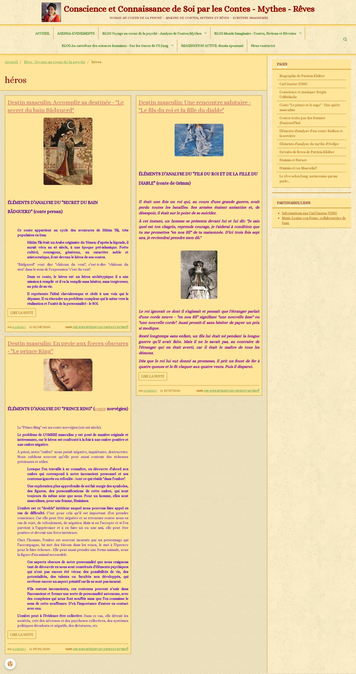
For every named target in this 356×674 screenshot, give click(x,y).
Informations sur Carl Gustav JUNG (309, 213)
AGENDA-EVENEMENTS (76, 33)
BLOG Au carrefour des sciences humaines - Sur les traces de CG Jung (115, 45)
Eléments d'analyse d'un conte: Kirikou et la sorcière (311, 133)
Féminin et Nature (293, 160)
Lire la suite (21, 313)
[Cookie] (10, 663)
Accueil (11, 62)
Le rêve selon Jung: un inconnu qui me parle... (308, 178)
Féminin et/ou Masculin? (298, 168)
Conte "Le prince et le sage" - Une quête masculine (309, 107)
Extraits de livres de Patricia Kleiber (306, 152)
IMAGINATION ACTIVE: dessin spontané (212, 45)
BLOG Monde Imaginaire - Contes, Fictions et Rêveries (255, 33)
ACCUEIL (42, 33)
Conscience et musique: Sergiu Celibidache (302, 94)
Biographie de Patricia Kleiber (302, 76)
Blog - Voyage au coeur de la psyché (54, 62)
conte (100, 409)
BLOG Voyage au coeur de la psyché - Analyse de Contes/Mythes (152, 33)
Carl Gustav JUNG (293, 84)
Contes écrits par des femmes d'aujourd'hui (302, 120)
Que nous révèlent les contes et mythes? (100, 327)
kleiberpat (19, 327)
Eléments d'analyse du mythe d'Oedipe (309, 144)
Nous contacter (263, 45)
